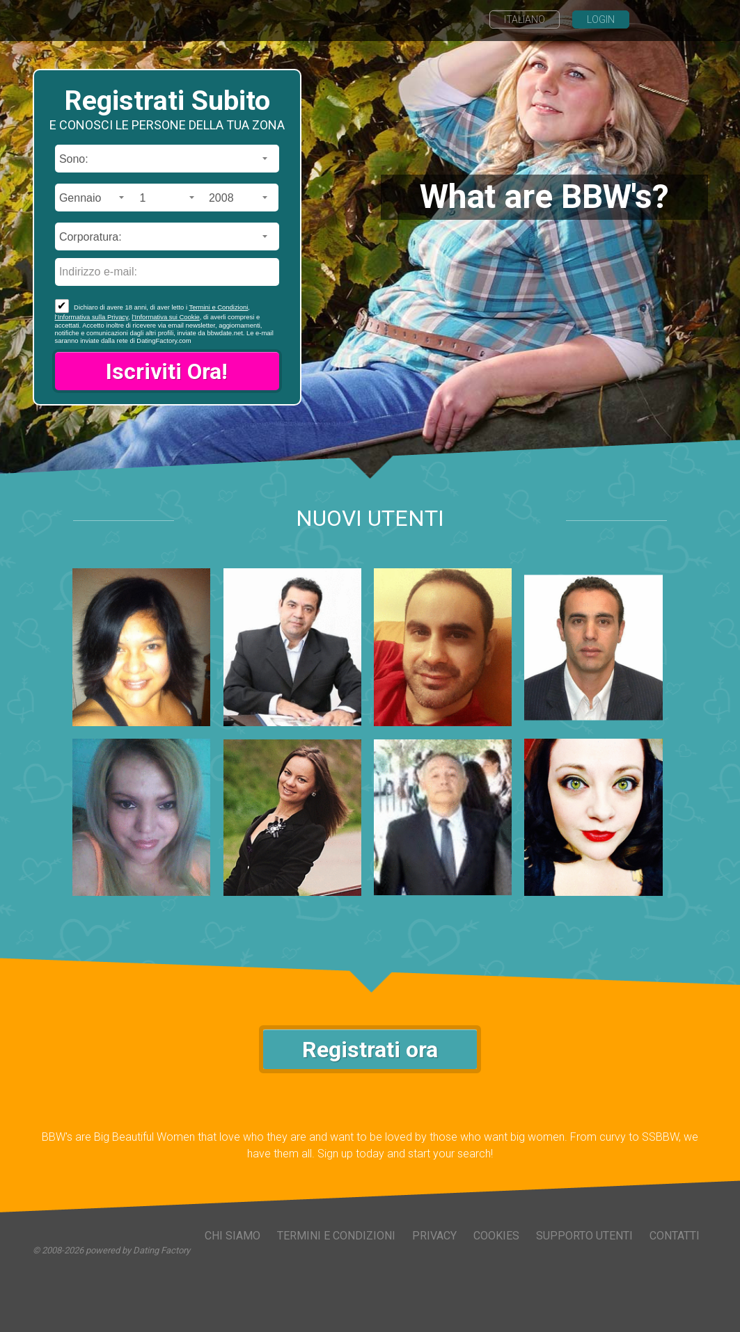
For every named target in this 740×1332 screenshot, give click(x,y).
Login (601, 19)
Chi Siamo (232, 1235)
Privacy (434, 1235)
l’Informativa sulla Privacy (92, 317)
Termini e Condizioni (218, 307)
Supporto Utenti (584, 1235)
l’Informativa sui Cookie (165, 317)
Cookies (496, 1235)
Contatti (675, 1235)
